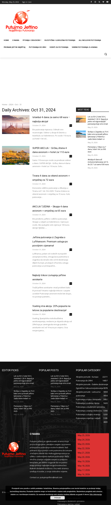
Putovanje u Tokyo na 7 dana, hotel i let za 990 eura (97, 149)
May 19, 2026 (84, 459)
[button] (105, 54)
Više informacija (96, 494)
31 (21, 104)
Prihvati (57, 498)
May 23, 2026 (84, 442)
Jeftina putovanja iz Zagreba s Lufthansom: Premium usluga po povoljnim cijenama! (50, 240)
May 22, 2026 (84, 446)
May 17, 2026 (84, 468)
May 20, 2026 (84, 455)
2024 (11, 104)
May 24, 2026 (84, 438)
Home (4, 104)
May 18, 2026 (84, 464)
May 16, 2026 (84, 472)
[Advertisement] (55, 79)
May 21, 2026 (84, 451)
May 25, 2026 (84, 433)
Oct (16, 104)
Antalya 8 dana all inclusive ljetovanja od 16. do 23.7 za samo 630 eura (98, 162)
